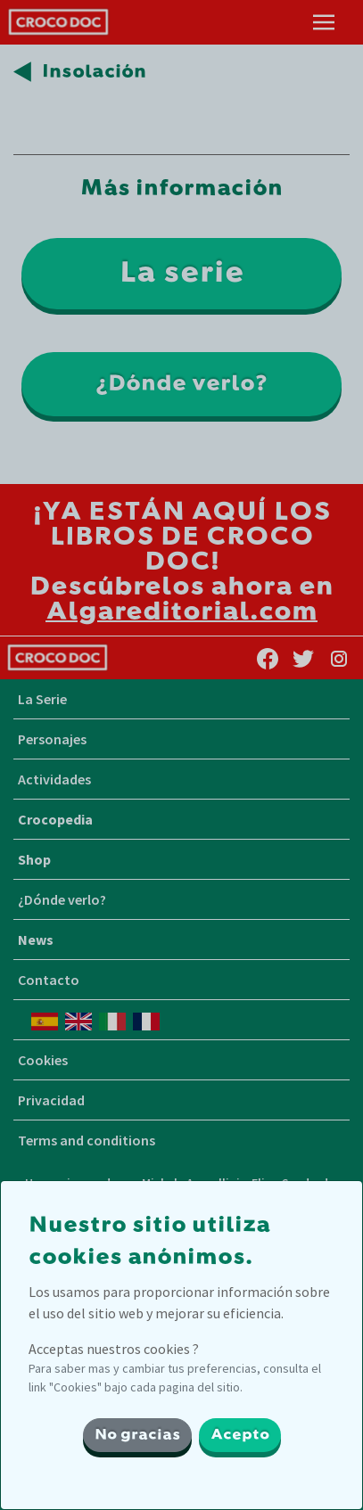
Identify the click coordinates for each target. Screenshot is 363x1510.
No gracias (137, 1435)
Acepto (239, 1435)
